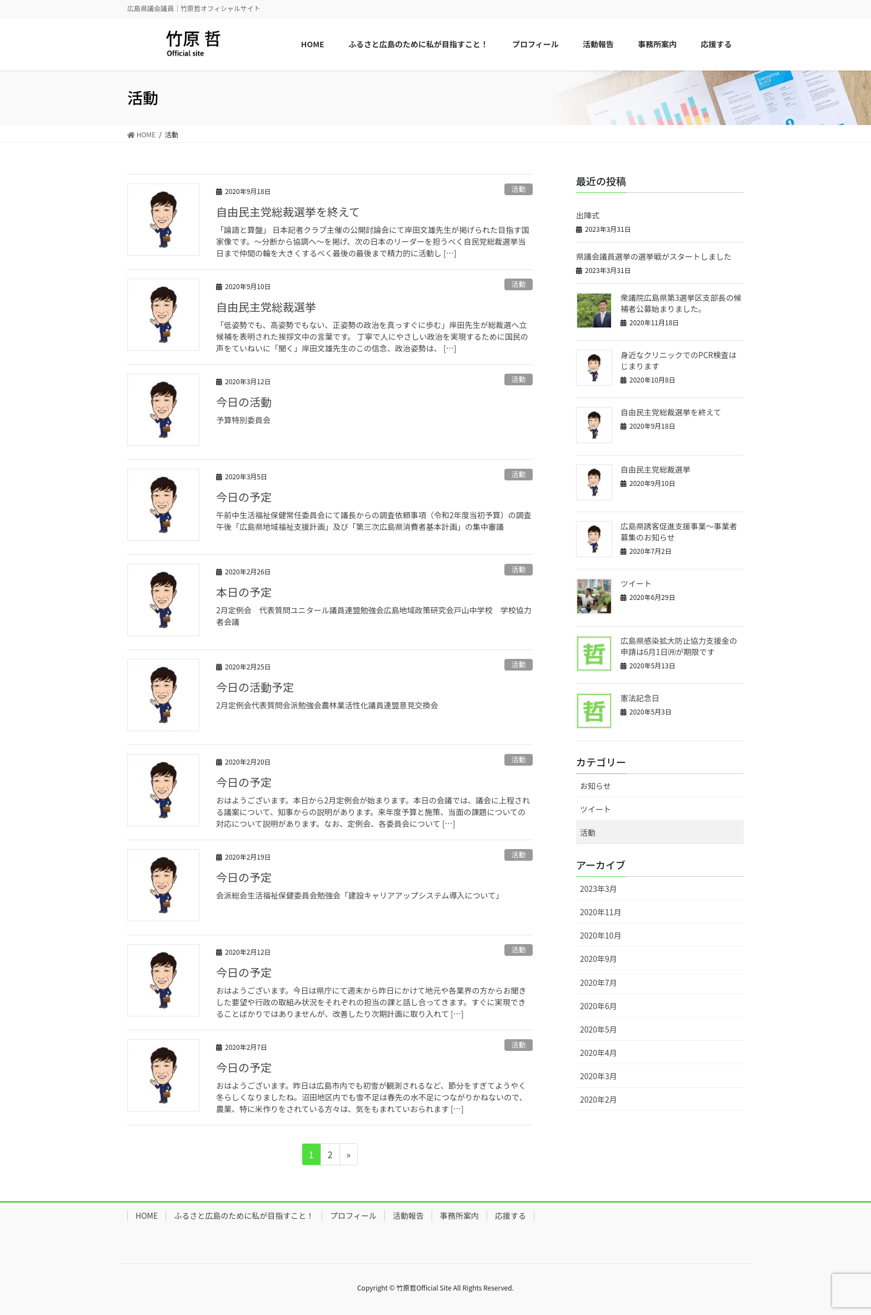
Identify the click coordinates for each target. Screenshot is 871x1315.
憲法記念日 (639, 697)
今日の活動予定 (255, 687)
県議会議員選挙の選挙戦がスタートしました (654, 256)
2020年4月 (598, 1052)
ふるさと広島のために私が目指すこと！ (244, 1215)
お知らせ (595, 785)
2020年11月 (601, 911)
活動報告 (408, 1215)
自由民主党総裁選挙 (266, 307)
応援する (510, 1215)
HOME (147, 1215)
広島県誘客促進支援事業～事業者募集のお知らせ (678, 531)
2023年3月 (598, 888)
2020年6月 (598, 1005)
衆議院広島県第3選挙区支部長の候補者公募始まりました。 (681, 303)
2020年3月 (598, 1075)
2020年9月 (598, 958)
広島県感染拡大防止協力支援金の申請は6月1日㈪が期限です (678, 646)
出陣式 (587, 215)
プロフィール (353, 1215)
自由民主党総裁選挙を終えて (288, 212)
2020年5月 (598, 1029)
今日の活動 (244, 402)
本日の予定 (244, 592)
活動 (519, 188)
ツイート (636, 583)
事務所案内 (459, 1215)
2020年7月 (598, 982)
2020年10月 (601, 935)
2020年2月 (598, 1099)
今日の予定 (244, 497)
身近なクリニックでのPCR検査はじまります (678, 360)
